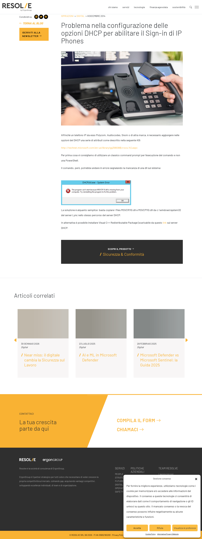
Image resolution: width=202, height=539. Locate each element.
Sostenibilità (178, 7)
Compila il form (139, 420)
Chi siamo (113, 7)
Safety (119, 491)
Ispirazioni (67, 16)
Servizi (125, 7)
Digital (80, 16)
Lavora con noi (165, 474)
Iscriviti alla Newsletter (32, 34)
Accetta (137, 528)
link (165, 222)
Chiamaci (130, 429)
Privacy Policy (118, 535)
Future (119, 481)
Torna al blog (31, 23)
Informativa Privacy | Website (168, 534)
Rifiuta (160, 528)
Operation (121, 488)
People (119, 474)
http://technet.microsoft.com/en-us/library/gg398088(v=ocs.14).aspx (99, 147)
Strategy (120, 477)
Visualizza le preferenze (185, 528)
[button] (196, 478)
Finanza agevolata (159, 7)
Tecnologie (139, 7)
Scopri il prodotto (121, 248)
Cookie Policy (150, 534)
